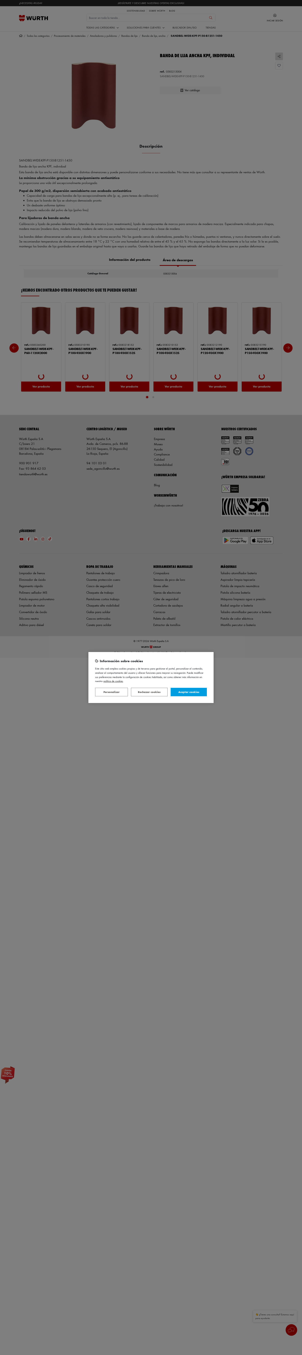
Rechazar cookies (149, 692)
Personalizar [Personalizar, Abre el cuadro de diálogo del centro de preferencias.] (111, 692)
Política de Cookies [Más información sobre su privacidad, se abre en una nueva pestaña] (113, 681)
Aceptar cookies (188, 692)
